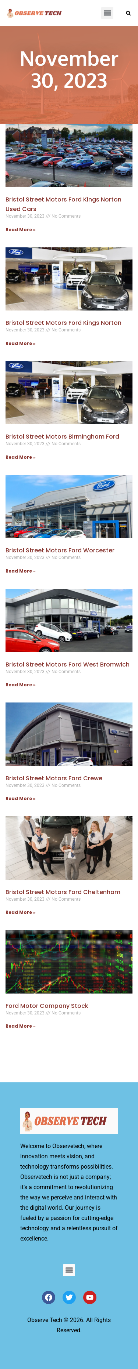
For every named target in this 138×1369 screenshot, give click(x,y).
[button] (107, 13)
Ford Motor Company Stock (47, 1006)
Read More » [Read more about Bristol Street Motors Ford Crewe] (21, 798)
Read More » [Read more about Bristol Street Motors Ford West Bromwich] (21, 685)
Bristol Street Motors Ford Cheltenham (63, 892)
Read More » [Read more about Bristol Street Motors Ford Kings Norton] (21, 343)
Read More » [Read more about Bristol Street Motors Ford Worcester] (21, 571)
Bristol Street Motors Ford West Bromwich (68, 664)
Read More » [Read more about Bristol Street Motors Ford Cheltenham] (21, 912)
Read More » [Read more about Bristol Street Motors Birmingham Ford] (21, 457)
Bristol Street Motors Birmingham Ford (62, 436)
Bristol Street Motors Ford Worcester (60, 550)
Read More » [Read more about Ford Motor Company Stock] (21, 1026)
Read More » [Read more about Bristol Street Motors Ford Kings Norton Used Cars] (21, 229)
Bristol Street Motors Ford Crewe (54, 778)
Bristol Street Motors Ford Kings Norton (63, 323)
